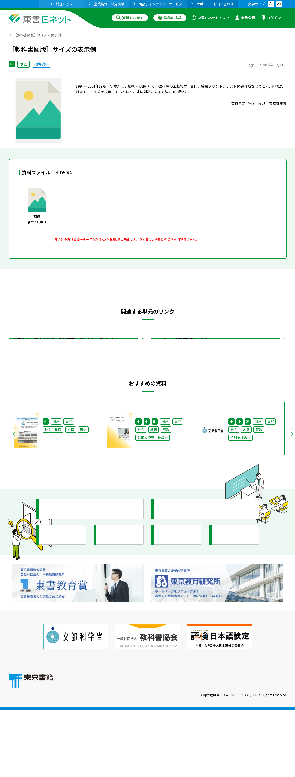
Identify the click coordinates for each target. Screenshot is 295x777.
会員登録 (245, 17)
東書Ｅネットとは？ (211, 17)
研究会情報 (115, 622)
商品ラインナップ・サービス (157, 4)
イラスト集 (231, 622)
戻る (147, 296)
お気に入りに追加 (267, 44)
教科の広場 (170, 17)
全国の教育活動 (177, 622)
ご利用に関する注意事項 (141, 746)
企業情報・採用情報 (106, 4)
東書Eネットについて (91, 746)
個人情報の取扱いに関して (265, 746)
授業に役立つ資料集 (66, 596)
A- (271, 4)
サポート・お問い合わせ (212, 4)
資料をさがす (130, 17)
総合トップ (62, 4)
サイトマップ (219, 746)
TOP (12, 34)
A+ (279, 4)
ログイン (271, 17)
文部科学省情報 (62, 622)
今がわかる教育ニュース (185, 596)
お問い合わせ (185, 746)
